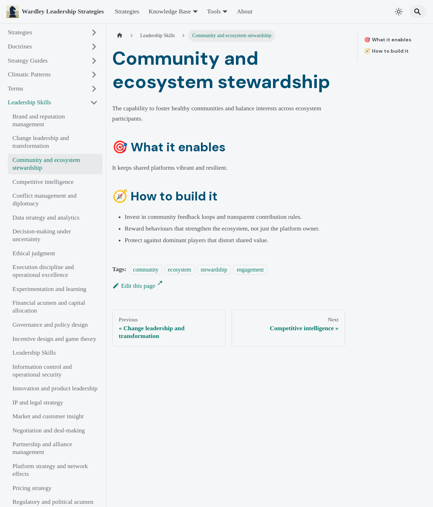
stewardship (214, 269)
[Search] (418, 11)
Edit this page (133, 285)
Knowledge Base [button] (170, 11)
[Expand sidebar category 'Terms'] (93, 88)
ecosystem (179, 269)
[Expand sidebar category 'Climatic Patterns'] (93, 75)
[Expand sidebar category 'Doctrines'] (93, 46)
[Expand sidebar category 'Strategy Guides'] (93, 60)
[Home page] (119, 36)
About (245, 11)
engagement (250, 269)
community (146, 269)
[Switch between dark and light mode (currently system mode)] (399, 11)
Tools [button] (214, 11)
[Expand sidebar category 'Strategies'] (93, 33)
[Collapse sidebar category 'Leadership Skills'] (93, 103)
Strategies (127, 11)
